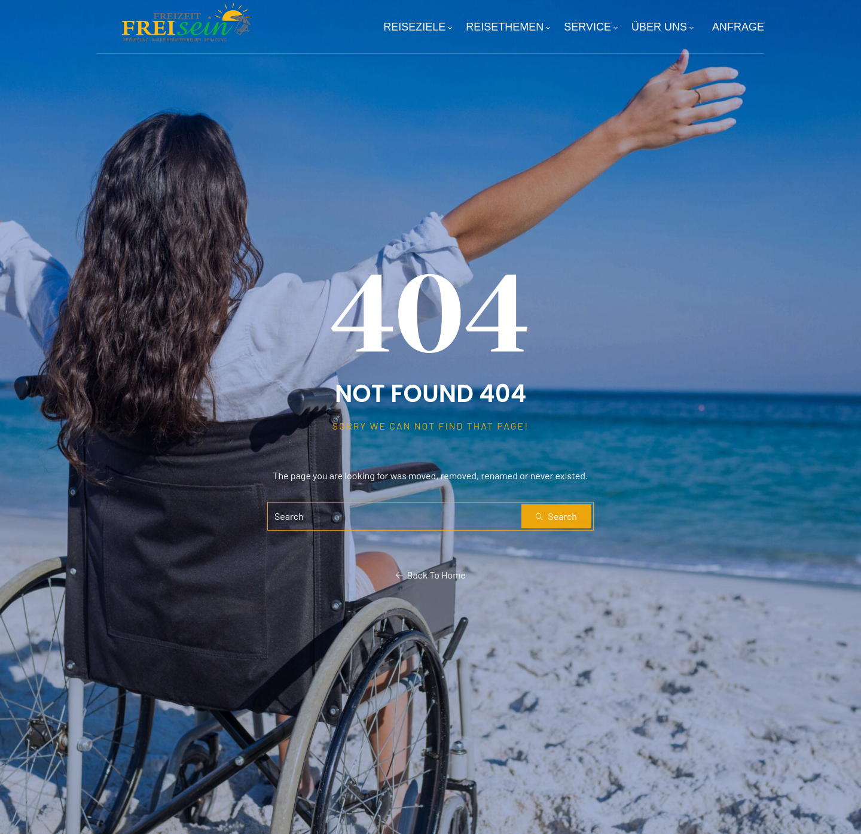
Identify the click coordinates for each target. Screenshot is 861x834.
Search (556, 516)
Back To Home (430, 574)
